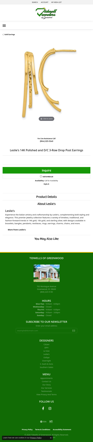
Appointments (46, 378)
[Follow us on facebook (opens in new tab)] (43, 408)
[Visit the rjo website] (51, 422)
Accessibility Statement (62, 429)
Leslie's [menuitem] (46, 354)
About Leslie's (46, 203)
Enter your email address (46, 326)
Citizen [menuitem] (46, 344)
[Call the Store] (46, 292)
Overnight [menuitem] (46, 360)
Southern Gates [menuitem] (46, 367)
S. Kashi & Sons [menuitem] (46, 364)
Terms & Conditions (42, 429)
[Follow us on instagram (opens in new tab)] (50, 408)
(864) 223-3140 (46, 141)
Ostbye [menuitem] (46, 357)
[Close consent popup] (51, 438)
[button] (34, 2)
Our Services (46, 388)
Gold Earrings (9, 34)
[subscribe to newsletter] (73, 330)
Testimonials (46, 391)
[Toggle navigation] (4, 25)
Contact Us (46, 381)
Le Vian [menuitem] (46, 351)
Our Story (46, 384)
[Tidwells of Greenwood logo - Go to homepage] (46, 13)
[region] (46, 87)
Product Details (46, 196)
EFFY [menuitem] (46, 347)
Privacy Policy (27, 429)
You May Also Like (46, 238)
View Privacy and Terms (46, 394)
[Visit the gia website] (43, 422)
